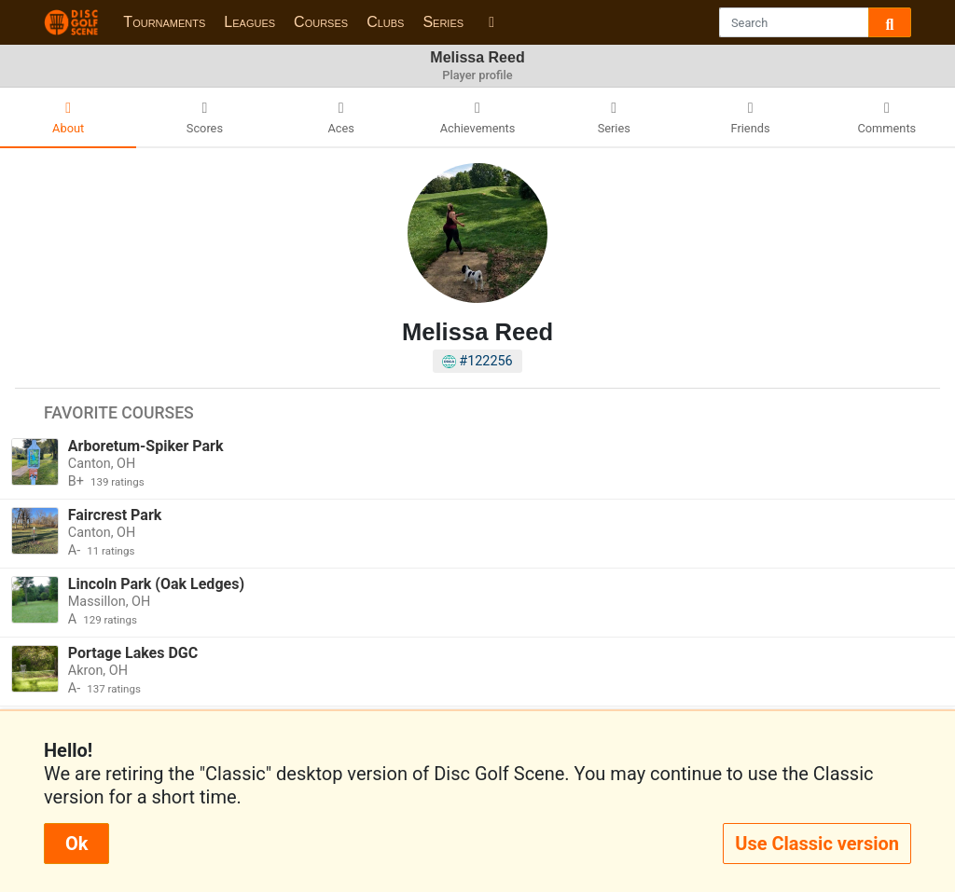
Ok (76, 843)
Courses (321, 22)
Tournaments (164, 22)
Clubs (385, 22)
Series (443, 22)
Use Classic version (817, 843)
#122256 (477, 361)
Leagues (249, 22)
